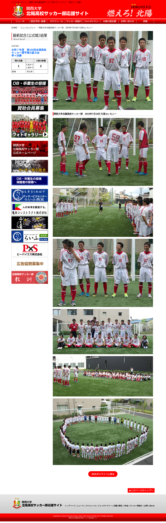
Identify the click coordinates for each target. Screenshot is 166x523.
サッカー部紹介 (136, 506)
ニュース (80, 506)
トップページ (70, 506)
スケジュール (91, 506)
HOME (14, 28)
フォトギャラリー (28, 28)
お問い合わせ (149, 506)
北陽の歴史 (118, 506)
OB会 (126, 506)
